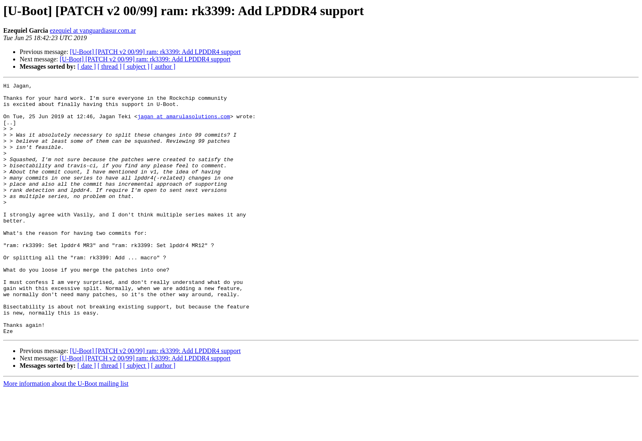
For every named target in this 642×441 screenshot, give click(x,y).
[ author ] (163, 66)
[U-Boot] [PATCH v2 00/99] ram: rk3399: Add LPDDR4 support (155, 51)
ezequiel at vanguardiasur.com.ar (93, 30)
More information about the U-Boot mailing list (66, 433)
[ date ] (86, 66)
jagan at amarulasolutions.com (184, 123)
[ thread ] (109, 66)
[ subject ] (136, 66)
